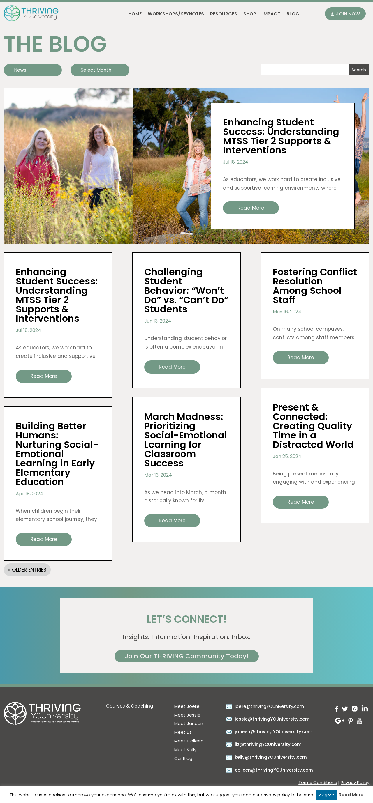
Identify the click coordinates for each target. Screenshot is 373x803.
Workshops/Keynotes (176, 13)
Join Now (348, 13)
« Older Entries (27, 569)
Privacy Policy (355, 782)
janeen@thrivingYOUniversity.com (268, 731)
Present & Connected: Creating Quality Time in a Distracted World (313, 426)
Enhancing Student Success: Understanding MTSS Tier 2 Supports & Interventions (281, 136)
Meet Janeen (188, 723)
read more (250, 207)
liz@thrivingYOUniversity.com (263, 744)
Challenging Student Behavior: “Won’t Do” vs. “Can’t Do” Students (186, 290)
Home (135, 13)
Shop (249, 13)
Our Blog (183, 758)
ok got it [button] (326, 795)
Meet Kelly (185, 750)
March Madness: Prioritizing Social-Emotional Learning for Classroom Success (185, 440)
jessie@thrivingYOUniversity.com (267, 719)
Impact (271, 13)
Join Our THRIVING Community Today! (187, 656)
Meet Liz (183, 732)
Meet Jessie (187, 715)
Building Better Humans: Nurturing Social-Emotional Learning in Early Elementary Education (57, 453)
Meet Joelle (187, 706)
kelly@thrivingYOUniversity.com (265, 757)
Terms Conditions (317, 782)
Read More (351, 795)
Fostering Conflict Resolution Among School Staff (315, 285)
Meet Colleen (188, 741)
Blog (292, 13)
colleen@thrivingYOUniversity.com (268, 770)
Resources (223, 13)
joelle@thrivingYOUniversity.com (264, 706)
